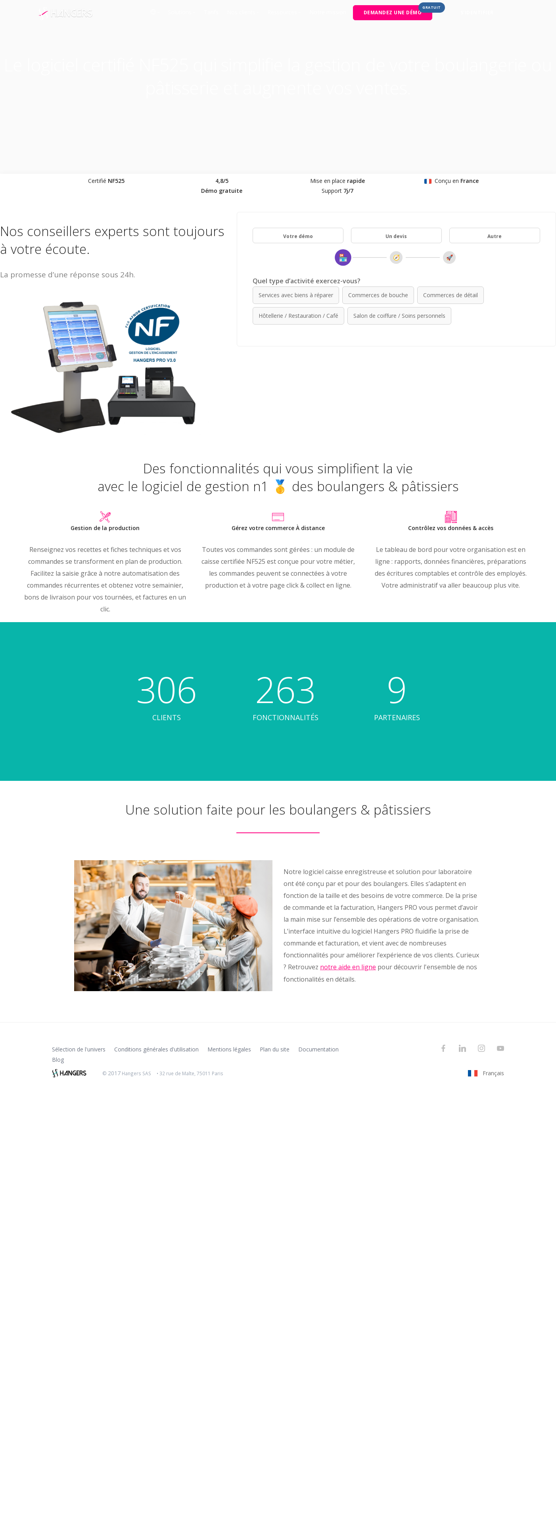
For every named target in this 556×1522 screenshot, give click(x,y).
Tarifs (211, 12)
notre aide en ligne (348, 967)
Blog (58, 1059)
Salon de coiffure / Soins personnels (399, 315)
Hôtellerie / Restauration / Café (298, 315)
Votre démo (298, 236)
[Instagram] (481, 1049)
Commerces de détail (450, 295)
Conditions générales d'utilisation (156, 1049)
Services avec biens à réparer (296, 295)
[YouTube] (500, 1049)
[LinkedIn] (462, 1049)
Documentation (318, 1049)
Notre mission (327, 12)
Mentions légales (229, 1049)
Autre (494, 236)
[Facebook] (443, 1049)
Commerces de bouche (378, 295)
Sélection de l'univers (78, 1049)
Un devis (396, 236)
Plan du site (275, 1049)
